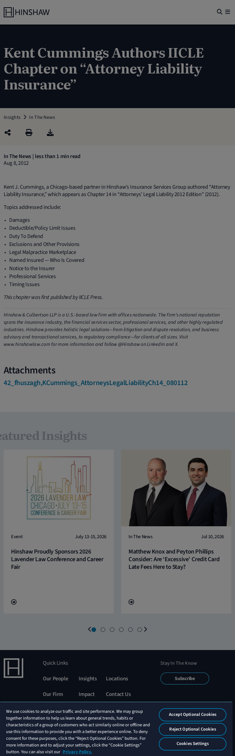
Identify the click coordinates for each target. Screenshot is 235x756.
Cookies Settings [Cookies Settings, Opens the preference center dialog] (193, 743)
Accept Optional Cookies (192, 714)
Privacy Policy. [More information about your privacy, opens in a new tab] (77, 752)
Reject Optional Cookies (192, 729)
